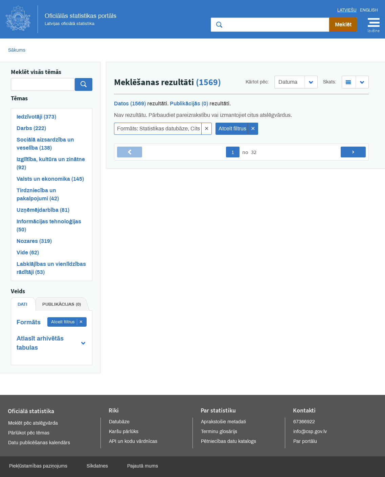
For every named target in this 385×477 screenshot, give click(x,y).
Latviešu (347, 10)
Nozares (34, 241)
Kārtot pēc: (257, 81)
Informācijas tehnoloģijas (49, 225)
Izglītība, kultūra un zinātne (51, 163)
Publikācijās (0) (189, 103)
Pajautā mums (142, 466)
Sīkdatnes (97, 466)
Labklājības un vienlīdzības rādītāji (51, 268)
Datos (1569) (130, 103)
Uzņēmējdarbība (43, 210)
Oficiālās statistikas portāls (60, 19)
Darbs (31, 128)
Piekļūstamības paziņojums (38, 466)
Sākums (16, 50)
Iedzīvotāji (36, 117)
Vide (28, 252)
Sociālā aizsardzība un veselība (45, 144)
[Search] (43, 84)
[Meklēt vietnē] (270, 25)
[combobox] (296, 82)
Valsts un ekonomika (50, 179)
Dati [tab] (22, 304)
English (369, 10)
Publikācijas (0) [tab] (61, 304)
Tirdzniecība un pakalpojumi (38, 194)
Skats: (329, 81)
